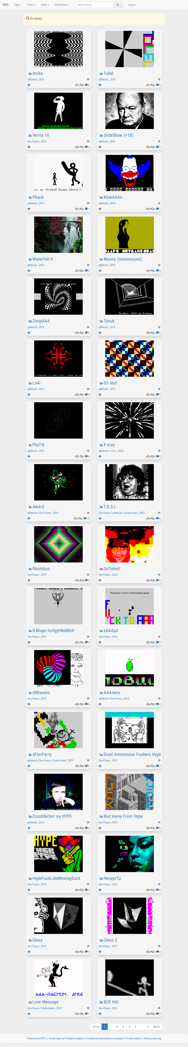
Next (156, 1026)
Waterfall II (42, 259)
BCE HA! (111, 1002)
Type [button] (18, 4)
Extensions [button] (62, 4)
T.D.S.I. (110, 506)
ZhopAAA (41, 321)
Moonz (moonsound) (123, 259)
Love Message (45, 1002)
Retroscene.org (152, 1038)
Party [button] (45, 4)
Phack (38, 197)
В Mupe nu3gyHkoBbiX (53, 630)
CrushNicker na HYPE (52, 816)
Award (38, 506)
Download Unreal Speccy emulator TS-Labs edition (114, 1038)
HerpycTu (112, 878)
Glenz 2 (110, 940)
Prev (96, 1026)
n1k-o (113, 450)
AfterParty (42, 754)
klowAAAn (113, 197)
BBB (6, 5)
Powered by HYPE (36, 1038)
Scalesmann (131, 512)
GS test (110, 383)
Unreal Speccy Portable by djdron (66, 1038)
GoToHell (112, 568)
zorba (37, 73)
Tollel (108, 73)
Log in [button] (132, 4)
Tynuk (109, 321)
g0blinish (32, 79)
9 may (109, 444)
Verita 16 (40, 135)
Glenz (37, 940)
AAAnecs (112, 692)
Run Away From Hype (123, 816)
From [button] (31, 4)
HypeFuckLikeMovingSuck (56, 878)
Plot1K (38, 444)
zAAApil (111, 630)
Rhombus (41, 568)
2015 (142, 512)
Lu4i (36, 383)
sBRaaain (41, 692)
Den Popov (33, 141)
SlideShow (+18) (118, 135)
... (111, 1026)
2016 (41, 79)
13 (87, 518)
